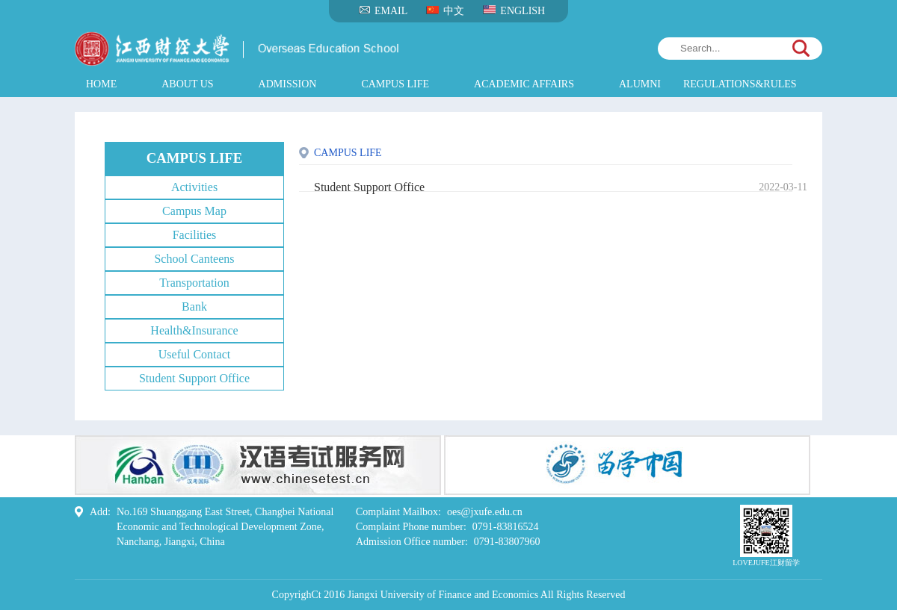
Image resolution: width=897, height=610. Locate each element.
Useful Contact (194, 354)
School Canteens (194, 258)
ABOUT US (187, 84)
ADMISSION (288, 84)
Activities (194, 187)
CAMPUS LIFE (395, 84)
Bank (194, 306)
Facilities (195, 234)
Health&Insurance (194, 330)
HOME (101, 84)
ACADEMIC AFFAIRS (524, 84)
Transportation (194, 282)
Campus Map (194, 211)
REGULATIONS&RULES (740, 84)
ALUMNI (640, 84)
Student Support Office (194, 378)
